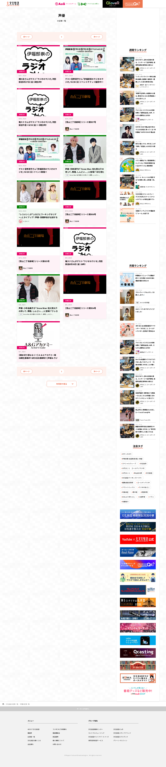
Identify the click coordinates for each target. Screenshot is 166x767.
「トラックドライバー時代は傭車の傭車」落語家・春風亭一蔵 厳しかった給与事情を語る (145, 79)
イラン (151, 497)
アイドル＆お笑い (88, 3)
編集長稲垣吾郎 (127, 482)
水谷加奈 (143, 463)
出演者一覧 (31, 737)
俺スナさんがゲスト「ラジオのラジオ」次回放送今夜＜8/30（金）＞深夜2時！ (37, 123)
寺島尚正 (125, 492)
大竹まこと (126, 473)
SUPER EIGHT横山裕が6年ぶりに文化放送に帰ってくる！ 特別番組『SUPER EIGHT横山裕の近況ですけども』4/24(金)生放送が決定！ (145, 132)
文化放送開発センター (95, 729)
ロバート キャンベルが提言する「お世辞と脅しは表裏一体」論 (145, 180)
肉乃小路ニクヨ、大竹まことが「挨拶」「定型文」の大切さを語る (145, 146)
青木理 (135, 492)
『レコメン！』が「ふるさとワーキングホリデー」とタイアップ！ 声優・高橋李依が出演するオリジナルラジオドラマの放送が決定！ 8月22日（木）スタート (38, 218)
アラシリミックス (128, 487)
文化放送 (149, 473)
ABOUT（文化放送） (34, 729)
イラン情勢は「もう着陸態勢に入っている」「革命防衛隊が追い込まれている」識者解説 (145, 163)
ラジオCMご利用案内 (60, 729)
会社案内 (30, 744)
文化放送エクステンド (120, 737)
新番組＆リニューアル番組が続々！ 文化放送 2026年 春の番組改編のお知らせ (145, 278)
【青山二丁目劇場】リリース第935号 (35, 261)
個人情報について (58, 740)
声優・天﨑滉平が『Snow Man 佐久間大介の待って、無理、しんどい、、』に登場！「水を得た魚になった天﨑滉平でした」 (84, 171)
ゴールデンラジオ (143, 482)
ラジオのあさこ (144, 487)
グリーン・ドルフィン (120, 740)
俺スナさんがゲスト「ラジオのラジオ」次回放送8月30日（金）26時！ (84, 262)
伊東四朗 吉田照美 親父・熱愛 (132, 459)
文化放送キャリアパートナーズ (98, 737)
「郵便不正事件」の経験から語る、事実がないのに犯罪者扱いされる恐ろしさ (145, 96)
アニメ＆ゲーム (65, 3)
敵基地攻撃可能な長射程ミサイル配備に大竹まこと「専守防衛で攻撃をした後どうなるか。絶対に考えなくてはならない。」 (145, 431)
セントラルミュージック (96, 733)
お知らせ (22, 71)
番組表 (30, 733)
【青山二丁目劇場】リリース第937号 (81, 121)
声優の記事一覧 (25, 704)
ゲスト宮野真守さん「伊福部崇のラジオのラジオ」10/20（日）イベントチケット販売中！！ (84, 81)
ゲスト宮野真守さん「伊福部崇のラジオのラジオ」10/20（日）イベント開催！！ (38, 170)
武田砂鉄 (144, 492)
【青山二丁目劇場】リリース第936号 (81, 214)
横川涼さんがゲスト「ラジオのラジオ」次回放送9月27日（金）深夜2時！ (37, 80)
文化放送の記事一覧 (12, 704)
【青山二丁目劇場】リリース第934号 (81, 308)
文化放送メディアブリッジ (122, 733)
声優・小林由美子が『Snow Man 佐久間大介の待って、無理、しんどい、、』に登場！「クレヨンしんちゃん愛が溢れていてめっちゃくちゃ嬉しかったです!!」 (38, 312)
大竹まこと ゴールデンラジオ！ (133, 468)
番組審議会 (56, 733)
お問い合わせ (57, 744)
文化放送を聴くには (34, 740)
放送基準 (56, 737)
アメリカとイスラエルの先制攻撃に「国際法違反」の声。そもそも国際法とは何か (145, 112)
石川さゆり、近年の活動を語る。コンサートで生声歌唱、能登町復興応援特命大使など (145, 62)
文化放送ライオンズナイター (132, 478)
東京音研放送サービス (95, 740)
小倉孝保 (142, 497)
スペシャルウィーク (129, 463)
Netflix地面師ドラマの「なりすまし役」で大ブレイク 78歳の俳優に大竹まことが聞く (145, 362)
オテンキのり (127, 454)
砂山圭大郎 (138, 473)
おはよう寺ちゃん (128, 497)
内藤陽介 (125, 501)
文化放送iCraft (118, 729)
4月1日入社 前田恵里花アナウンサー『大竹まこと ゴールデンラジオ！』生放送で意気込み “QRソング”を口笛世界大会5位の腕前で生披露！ (145, 331)
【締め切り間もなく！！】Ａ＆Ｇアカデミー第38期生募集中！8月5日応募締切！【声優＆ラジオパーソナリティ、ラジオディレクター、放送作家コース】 (38, 359)
